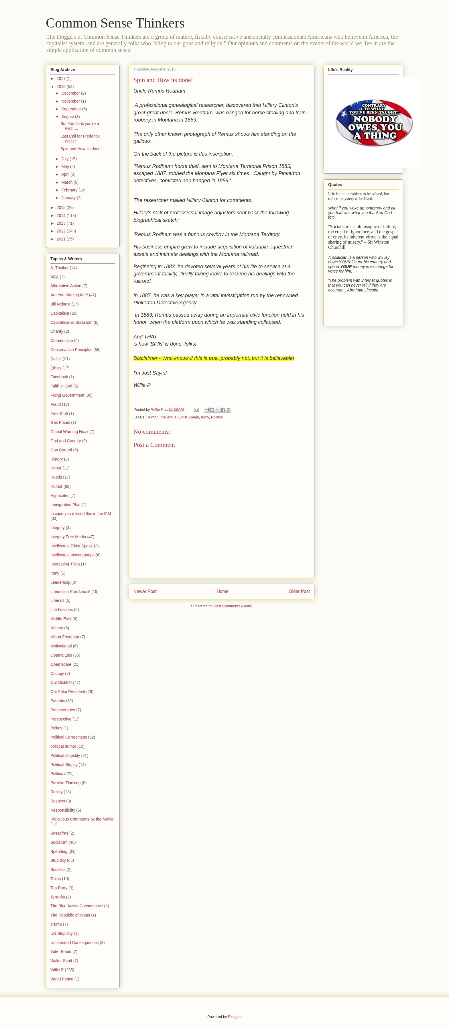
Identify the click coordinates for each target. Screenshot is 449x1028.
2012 (62, 231)
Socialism (59, 842)
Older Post (299, 591)
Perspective (60, 719)
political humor (63, 746)
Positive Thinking (65, 782)
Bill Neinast (60, 304)
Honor (55, 468)
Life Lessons (61, 609)
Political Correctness (68, 737)
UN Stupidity (61, 933)
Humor (152, 417)
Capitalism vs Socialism (71, 322)
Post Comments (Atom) (233, 606)
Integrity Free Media (68, 536)
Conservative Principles (71, 349)
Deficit (56, 359)
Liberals (57, 600)
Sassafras (59, 833)
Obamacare (60, 664)
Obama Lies (61, 655)
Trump (56, 924)
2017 (62, 78)
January (69, 197)
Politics (217, 417)
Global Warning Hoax (69, 431)
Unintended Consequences (74, 942)
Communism (61, 340)
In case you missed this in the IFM (80, 513)
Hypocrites (59, 495)
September (71, 109)
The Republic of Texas (70, 915)
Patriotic (57, 700)
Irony (205, 417)
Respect (57, 801)
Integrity (57, 527)
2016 (62, 86)
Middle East (60, 618)
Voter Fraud (60, 951)
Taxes (55, 878)
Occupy (57, 673)
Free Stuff (59, 413)
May (65, 166)
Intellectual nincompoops (72, 555)
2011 (62, 239)
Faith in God (61, 386)
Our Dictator (61, 682)
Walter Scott (61, 960)
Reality (56, 792)
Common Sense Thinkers (115, 22)
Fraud (55, 404)
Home (223, 591)
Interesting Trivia (65, 564)
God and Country (65, 440)
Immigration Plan (65, 504)
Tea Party (58, 888)
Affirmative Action (65, 285)
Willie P (57, 970)
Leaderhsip (60, 582)
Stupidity (58, 860)
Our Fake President (67, 691)
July (65, 158)
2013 (62, 223)
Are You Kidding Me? (69, 295)
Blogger (234, 1017)
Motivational (61, 646)
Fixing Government (67, 395)
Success (58, 869)
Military (56, 628)
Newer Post (145, 591)
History (56, 459)
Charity (56, 331)
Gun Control (61, 450)
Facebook (59, 377)
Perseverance (62, 710)
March (67, 182)
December (71, 93)
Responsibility (62, 810)
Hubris (56, 477)
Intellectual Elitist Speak (179, 417)
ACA (54, 277)
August (68, 116)
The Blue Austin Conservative (76, 906)
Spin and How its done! (81, 148)
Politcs (56, 728)
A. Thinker (59, 267)
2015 (62, 207)
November (71, 101)
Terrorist (57, 897)
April (65, 174)
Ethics (55, 368)
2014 (62, 215)
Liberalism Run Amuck (70, 591)
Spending (58, 851)
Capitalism (59, 313)
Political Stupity (64, 764)
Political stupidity (65, 755)
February (69, 190)
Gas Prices (60, 422)
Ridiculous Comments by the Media (81, 819)
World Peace (61, 979)
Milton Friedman (64, 637)
